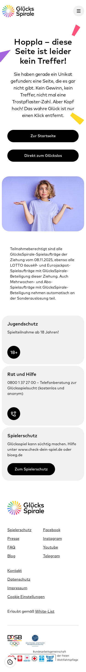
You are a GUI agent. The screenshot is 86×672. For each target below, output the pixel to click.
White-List (44, 611)
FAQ (11, 547)
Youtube (50, 547)
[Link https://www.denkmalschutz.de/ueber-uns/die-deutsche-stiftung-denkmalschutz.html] (35, 640)
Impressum (17, 588)
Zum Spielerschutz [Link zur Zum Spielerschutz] (31, 469)
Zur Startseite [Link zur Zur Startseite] (43, 136)
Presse (13, 538)
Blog (11, 556)
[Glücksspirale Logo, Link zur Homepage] (18, 11)
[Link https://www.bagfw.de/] (43, 656)
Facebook (51, 529)
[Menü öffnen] (78, 11)
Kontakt (14, 570)
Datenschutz (18, 579)
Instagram (52, 538)
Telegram (51, 556)
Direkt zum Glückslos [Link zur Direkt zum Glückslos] (43, 155)
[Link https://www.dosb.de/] (14, 640)
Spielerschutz (19, 529)
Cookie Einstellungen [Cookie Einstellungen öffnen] (26, 596)
